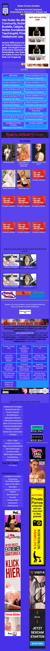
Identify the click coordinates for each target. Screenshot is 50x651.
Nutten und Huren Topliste (12, 491)
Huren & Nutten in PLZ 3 (13, 89)
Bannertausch (13, 494)
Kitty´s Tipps (13, 440)
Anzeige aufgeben (38, 175)
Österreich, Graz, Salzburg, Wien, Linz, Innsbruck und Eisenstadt (24, 376)
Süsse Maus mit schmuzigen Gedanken (23, 155)
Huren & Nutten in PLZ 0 (36, 75)
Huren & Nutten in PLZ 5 (13, 96)
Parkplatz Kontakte (13, 476)
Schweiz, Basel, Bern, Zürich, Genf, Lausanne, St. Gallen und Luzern (39, 376)
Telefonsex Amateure (12, 421)
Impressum (12, 503)
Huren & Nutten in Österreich (36, 110)
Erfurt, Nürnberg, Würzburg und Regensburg (9, 375)
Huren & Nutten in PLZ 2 (36, 82)
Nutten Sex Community (12, 432)
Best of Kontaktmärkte (12, 423)
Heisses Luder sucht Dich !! (39, 154)
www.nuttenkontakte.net (24, 333)
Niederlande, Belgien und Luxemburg (8, 384)
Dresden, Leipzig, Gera (9, 347)
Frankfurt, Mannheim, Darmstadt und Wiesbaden (8, 367)
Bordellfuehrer (13, 415)
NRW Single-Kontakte (12, 454)
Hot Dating (13, 465)
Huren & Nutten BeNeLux (36, 117)
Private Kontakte (13, 429)
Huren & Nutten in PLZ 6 (36, 96)
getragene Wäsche (12, 418)
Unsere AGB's (12, 500)
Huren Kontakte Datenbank (35, 304)
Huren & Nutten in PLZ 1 (13, 82)
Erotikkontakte (13, 452)
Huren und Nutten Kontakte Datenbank (25, 307)
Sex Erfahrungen (13, 449)
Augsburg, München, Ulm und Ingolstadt (39, 366)
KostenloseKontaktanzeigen (13, 480)
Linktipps (13, 434)
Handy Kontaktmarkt (12, 426)
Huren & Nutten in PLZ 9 (13, 109)
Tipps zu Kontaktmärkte (13, 446)
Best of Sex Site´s (13, 484)
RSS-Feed (24, 70)
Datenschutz (12, 506)
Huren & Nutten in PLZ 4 (36, 89)
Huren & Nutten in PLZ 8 (36, 102)
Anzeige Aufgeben (36, 123)
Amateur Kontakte (12, 443)
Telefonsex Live (23, 179)
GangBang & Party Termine (13, 124)
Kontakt (12, 497)
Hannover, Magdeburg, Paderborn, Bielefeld (9, 358)
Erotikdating (13, 457)
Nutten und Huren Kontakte (15, 304)
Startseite (13, 75)
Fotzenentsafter (8, 153)
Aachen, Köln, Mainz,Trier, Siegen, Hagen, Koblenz (39, 357)
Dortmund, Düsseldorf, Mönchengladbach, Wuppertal (24, 358)
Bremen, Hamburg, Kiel (39, 347)
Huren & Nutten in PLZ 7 (13, 102)
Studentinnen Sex (12, 409)
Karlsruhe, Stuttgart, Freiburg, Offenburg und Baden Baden (24, 367)
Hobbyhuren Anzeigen (13, 407)
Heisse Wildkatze (8, 179)
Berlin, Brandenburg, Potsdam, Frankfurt (24, 349)
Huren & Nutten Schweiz (13, 117)
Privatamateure (12, 460)
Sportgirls (13, 487)
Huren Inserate (13, 412)
